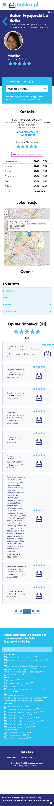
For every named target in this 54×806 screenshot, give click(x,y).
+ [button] (6, 211)
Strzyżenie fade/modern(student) (24, 712)
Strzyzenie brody (16, 706)
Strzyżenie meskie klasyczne (21, 718)
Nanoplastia (14, 686)
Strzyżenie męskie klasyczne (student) (26, 721)
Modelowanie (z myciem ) (20, 683)
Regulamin (27, 757)
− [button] (6, 214)
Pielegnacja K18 (16, 735)
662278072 (28, 135)
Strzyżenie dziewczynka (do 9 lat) (23, 701)
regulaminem (43, 800)
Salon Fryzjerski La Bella (28, 18)
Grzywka (13, 680)
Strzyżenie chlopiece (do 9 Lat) (22, 709)
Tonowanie (14, 674)
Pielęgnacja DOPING (18, 732)
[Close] (51, 803)
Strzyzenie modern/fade (19, 727)
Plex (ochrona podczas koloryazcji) (25, 672)
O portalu (11, 757)
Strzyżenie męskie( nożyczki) (21, 724)
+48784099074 (28, 132)
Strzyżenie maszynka (18, 715)
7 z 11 (27, 611)
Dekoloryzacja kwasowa (20, 657)
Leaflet (47, 264)
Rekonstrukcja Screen (18, 738)
